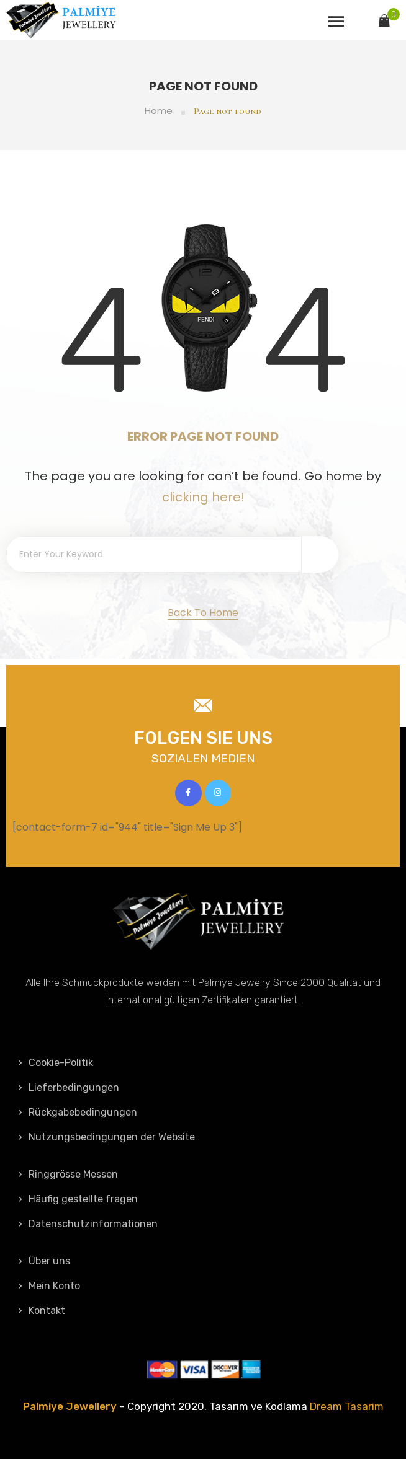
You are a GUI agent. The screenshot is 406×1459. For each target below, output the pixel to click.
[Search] (320, 554)
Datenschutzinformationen (88, 1224)
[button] (203, 614)
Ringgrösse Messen (68, 1174)
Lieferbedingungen (69, 1087)
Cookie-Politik (56, 1063)
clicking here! (203, 497)
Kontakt (42, 1310)
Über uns (44, 1261)
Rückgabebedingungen (78, 1112)
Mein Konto (49, 1286)
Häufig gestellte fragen (78, 1199)
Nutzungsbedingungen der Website (107, 1137)
